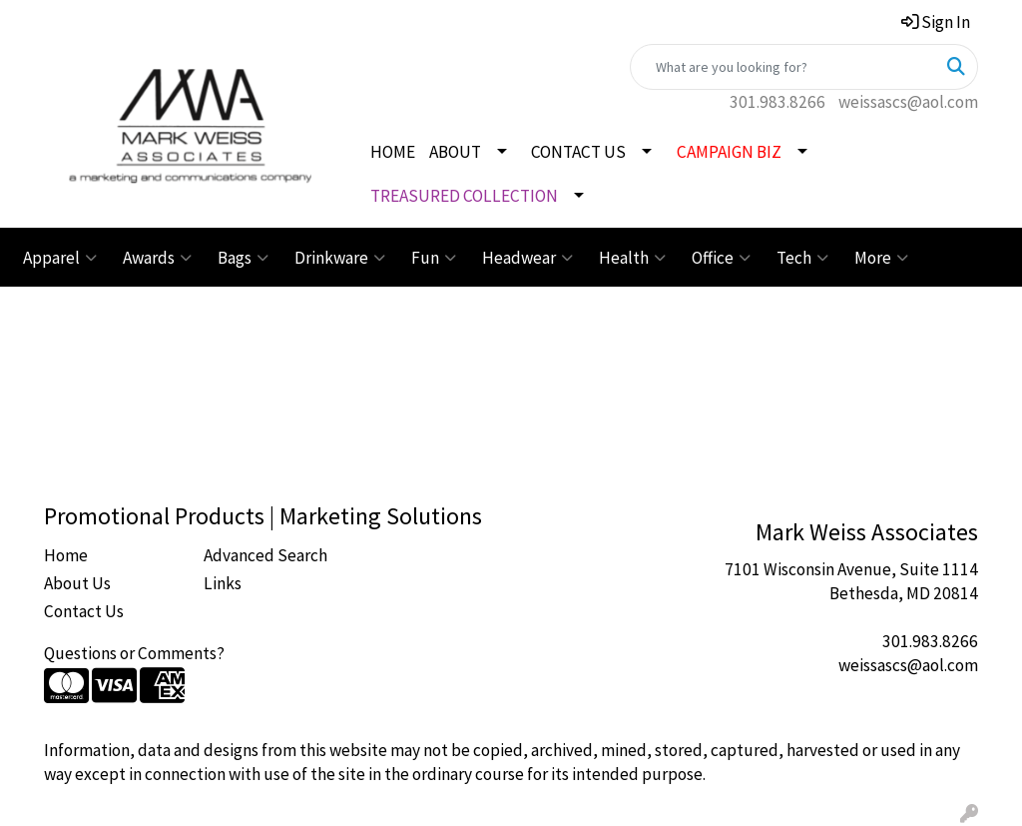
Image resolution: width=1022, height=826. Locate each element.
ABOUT (455, 152)
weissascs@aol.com (908, 102)
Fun (433, 258)
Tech (802, 258)
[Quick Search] (783, 67)
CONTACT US (578, 152)
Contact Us (84, 611)
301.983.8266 (777, 102)
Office (721, 258)
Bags (243, 258)
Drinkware (339, 258)
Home (66, 555)
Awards (157, 258)
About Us (77, 583)
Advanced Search (265, 555)
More (881, 258)
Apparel (60, 258)
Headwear (527, 258)
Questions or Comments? (134, 653)
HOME (392, 152)
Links (223, 583)
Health (632, 258)
